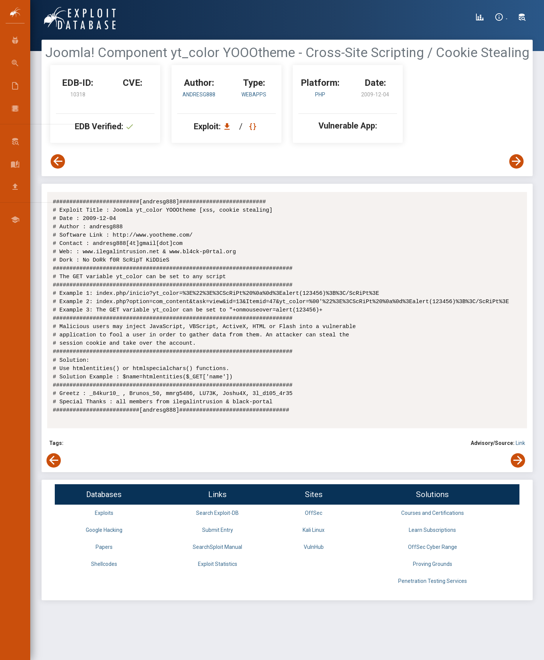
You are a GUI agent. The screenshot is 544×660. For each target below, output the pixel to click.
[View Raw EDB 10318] (253, 126)
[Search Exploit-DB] (522, 18)
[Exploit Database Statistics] (480, 18)
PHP (320, 94)
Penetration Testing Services (432, 581)
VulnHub (314, 547)
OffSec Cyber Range (432, 547)
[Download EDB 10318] (229, 126)
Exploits (104, 513)
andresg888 (198, 94)
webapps (253, 94)
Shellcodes (104, 564)
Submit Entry (217, 530)
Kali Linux (314, 530)
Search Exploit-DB (217, 513)
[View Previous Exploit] (58, 161)
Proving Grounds (432, 564)
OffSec (313, 513)
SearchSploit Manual (217, 547)
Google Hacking (104, 530)
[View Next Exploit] (516, 161)
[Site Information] (501, 18)
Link (520, 443)
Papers (104, 547)
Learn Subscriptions (432, 530)
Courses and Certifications (432, 513)
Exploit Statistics (217, 564)
